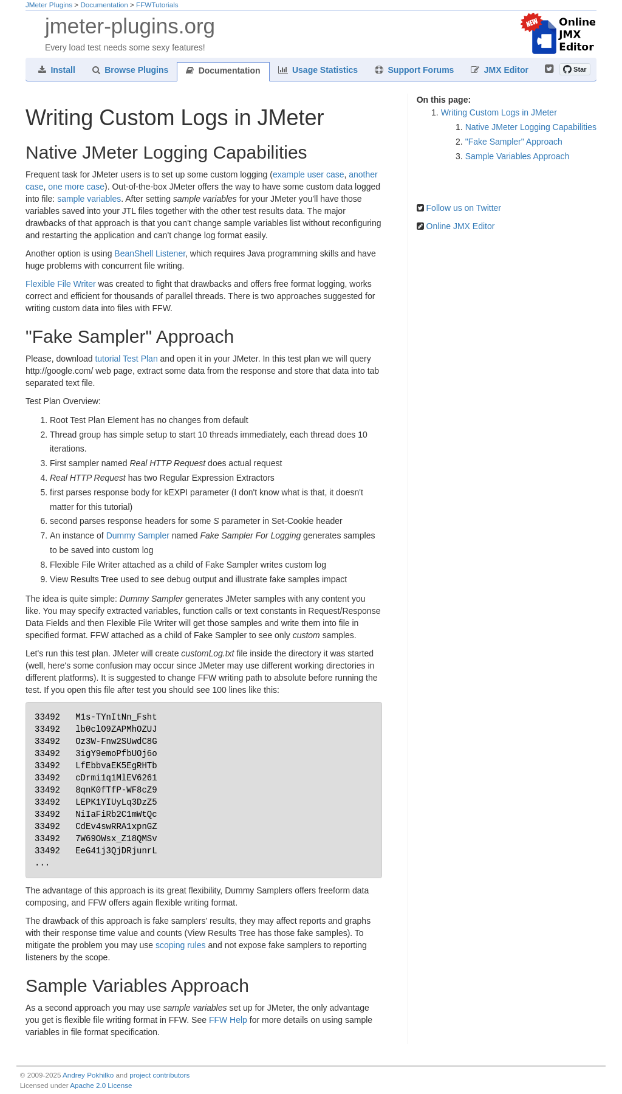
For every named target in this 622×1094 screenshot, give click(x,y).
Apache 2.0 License (101, 1085)
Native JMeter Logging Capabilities (530, 127)
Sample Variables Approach (517, 156)
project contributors (159, 1075)
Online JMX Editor (460, 226)
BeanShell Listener (149, 253)
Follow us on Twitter (463, 208)
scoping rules (181, 945)
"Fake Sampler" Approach (513, 141)
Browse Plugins (130, 70)
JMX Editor (499, 70)
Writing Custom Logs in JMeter (499, 112)
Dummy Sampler (137, 535)
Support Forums (414, 70)
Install (56, 70)
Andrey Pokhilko (88, 1075)
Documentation (104, 5)
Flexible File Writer (61, 284)
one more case (76, 186)
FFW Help (228, 1020)
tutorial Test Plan (126, 358)
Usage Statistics (318, 70)
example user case (308, 174)
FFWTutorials (157, 5)
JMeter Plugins (49, 5)
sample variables (89, 199)
